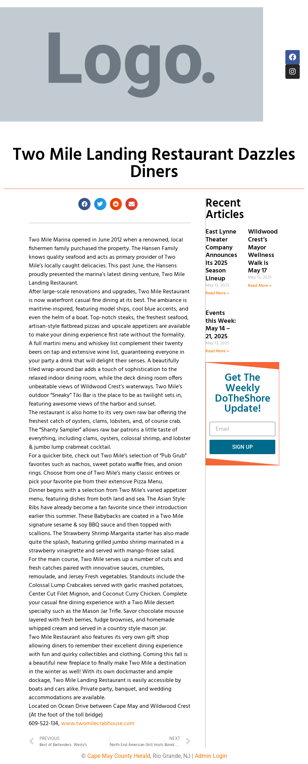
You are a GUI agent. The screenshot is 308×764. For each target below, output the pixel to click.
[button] (84, 204)
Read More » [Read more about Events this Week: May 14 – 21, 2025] (217, 351)
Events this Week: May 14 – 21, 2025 (221, 325)
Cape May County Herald (118, 755)
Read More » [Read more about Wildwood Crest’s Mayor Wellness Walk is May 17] (259, 285)
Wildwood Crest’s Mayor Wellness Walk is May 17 (263, 251)
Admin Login (211, 755)
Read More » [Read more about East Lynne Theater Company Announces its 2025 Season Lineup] (217, 293)
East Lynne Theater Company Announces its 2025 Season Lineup (221, 255)
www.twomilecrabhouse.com (97, 723)
